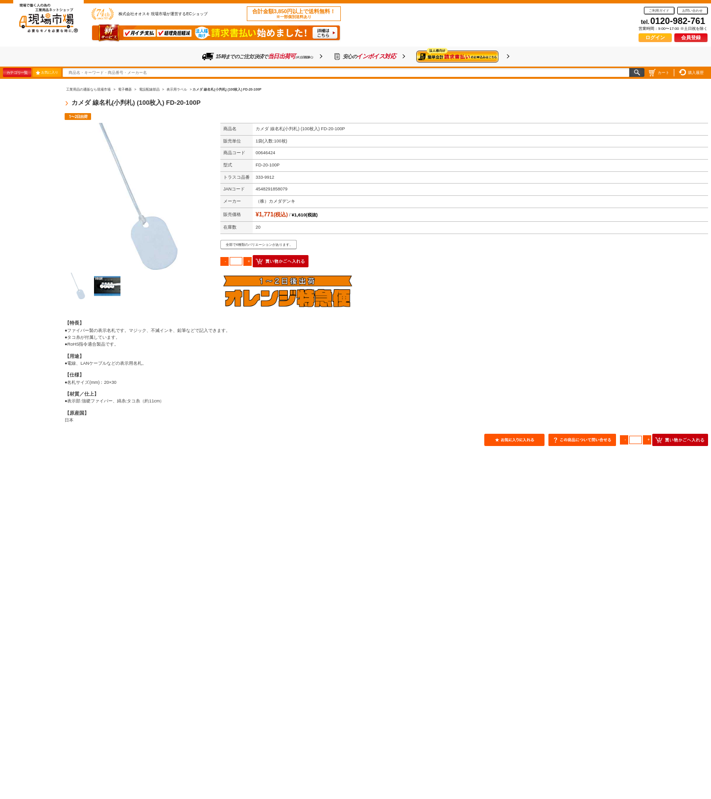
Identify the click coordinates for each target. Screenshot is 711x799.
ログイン (655, 37)
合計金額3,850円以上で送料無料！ (293, 13)
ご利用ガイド (659, 10)
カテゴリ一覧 (16, 72)
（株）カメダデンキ (275, 201)
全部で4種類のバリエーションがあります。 (259, 244)
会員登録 (691, 37)
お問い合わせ (692, 10)
